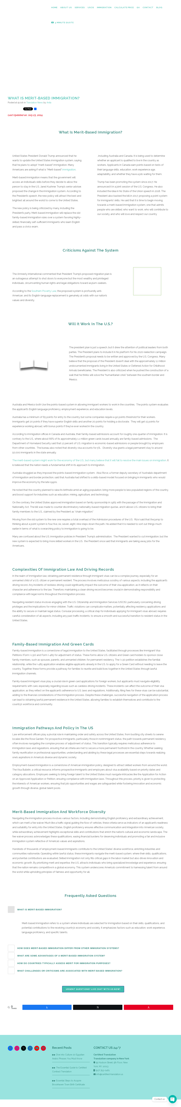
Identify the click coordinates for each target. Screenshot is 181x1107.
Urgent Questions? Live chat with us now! (93, 989)
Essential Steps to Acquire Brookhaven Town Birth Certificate (68, 1082)
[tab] (90, 909)
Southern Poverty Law (44, 291)
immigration (69, 169)
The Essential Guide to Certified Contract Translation (69, 1069)
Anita (49, 102)
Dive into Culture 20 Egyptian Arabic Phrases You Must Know (68, 1056)
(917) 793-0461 (102, 1070)
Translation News (34, 102)
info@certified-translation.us (109, 1074)
